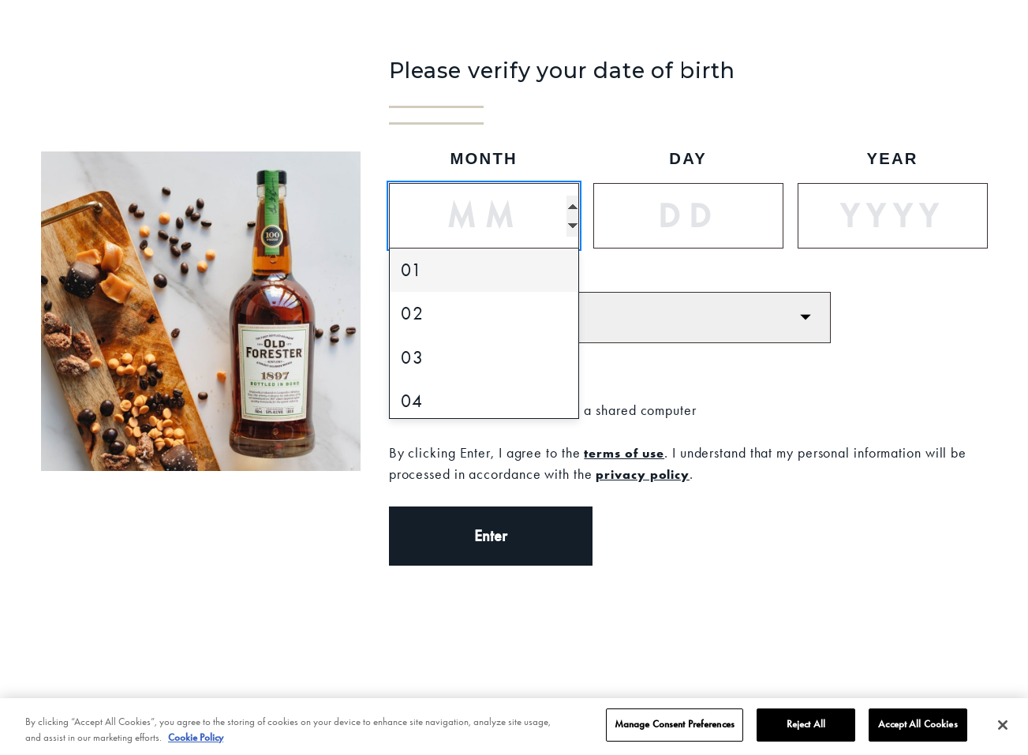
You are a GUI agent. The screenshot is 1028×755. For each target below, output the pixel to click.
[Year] (893, 216)
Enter (490, 535)
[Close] (1002, 730)
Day (688, 158)
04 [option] (412, 401)
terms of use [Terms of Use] (624, 453)
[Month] (484, 216)
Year (892, 158)
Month (484, 158)
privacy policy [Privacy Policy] (643, 474)
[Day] (688, 216)
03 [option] (412, 357)
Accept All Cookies (917, 729)
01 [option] (412, 270)
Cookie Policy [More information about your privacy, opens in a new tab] (195, 742)
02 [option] (412, 313)
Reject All (806, 729)
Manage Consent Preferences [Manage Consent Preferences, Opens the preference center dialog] (675, 729)
